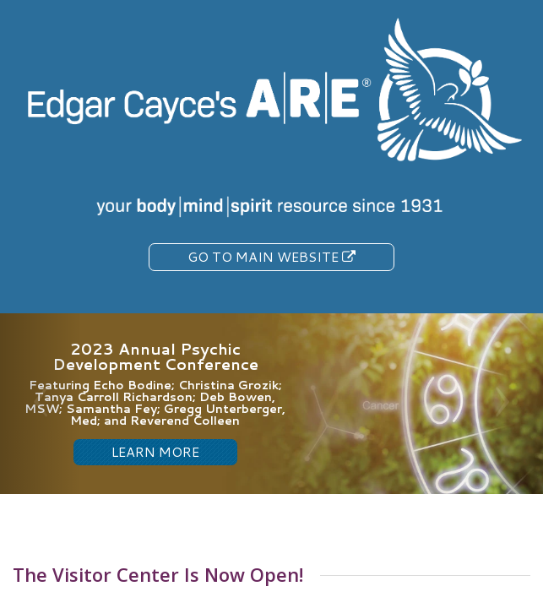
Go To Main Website (271, 256)
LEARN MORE (155, 451)
